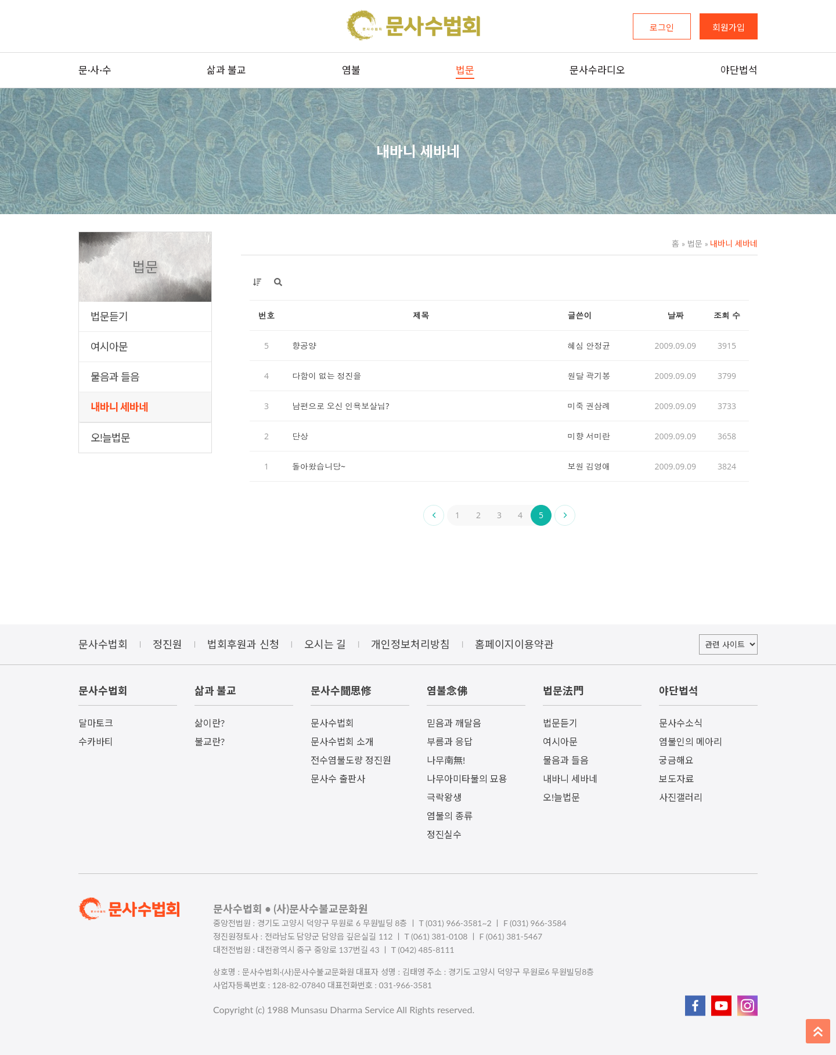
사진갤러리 (680, 797)
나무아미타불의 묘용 (467, 778)
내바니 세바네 (119, 406)
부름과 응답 (450, 741)
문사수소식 (680, 722)
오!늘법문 (110, 437)
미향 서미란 (589, 436)
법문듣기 (109, 316)
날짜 (675, 315)
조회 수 (727, 315)
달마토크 (95, 722)
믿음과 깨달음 (454, 722)
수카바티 (95, 741)
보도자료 (676, 778)
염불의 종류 (450, 815)
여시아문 (109, 346)
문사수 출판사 (338, 778)
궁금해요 (676, 759)
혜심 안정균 (589, 345)
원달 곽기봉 (589, 375)
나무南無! (446, 759)
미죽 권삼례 (589, 405)
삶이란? (209, 722)
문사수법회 (332, 722)
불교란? (209, 741)
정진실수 (444, 834)
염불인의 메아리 (690, 741)
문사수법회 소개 (342, 741)
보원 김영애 (589, 466)
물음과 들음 (115, 376)
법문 (692, 243)
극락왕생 (444, 797)
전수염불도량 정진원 (351, 759)
